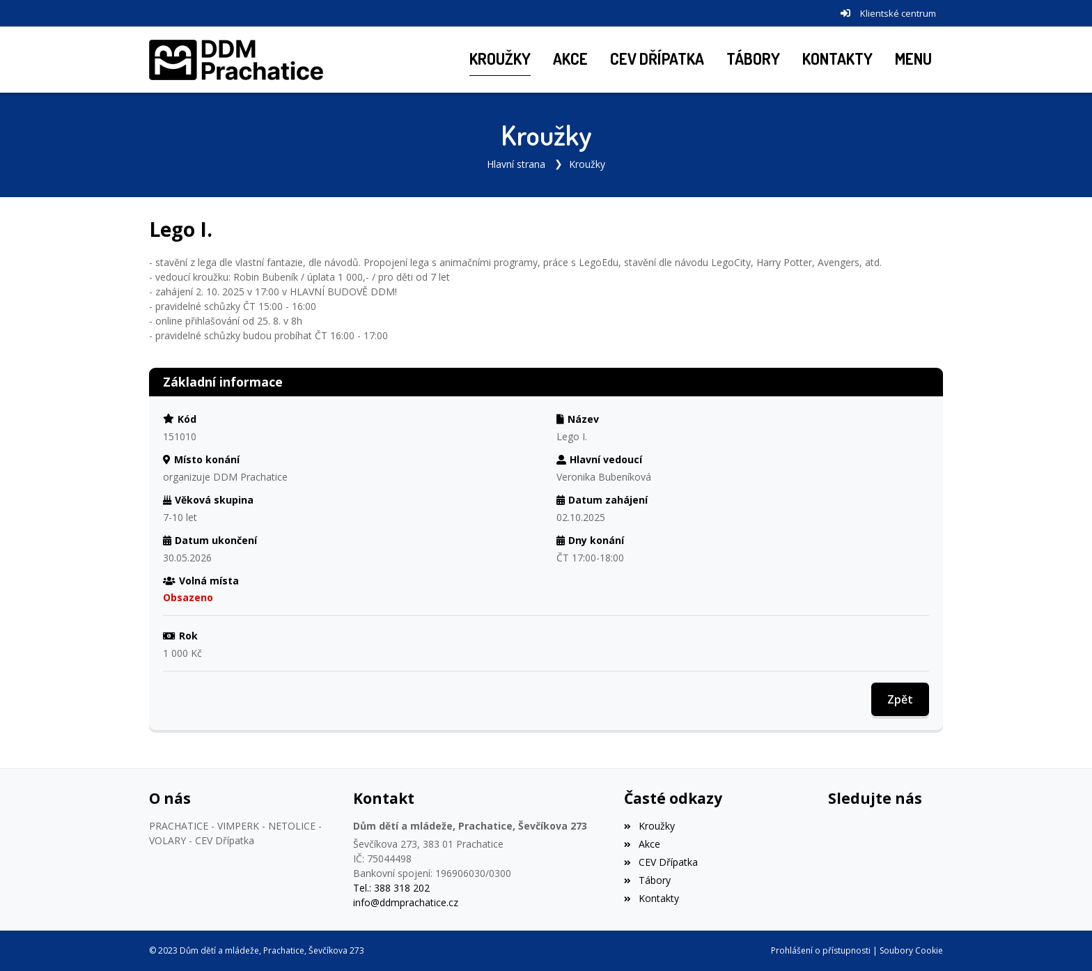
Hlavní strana (516, 164)
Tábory (647, 880)
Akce (642, 843)
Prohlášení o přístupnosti (821, 950)
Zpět (900, 699)
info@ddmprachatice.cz (405, 902)
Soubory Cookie (911, 950)
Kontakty (651, 898)
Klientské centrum (898, 13)
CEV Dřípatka (660, 862)
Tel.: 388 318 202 (391, 887)
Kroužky (587, 164)
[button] (913, 60)
